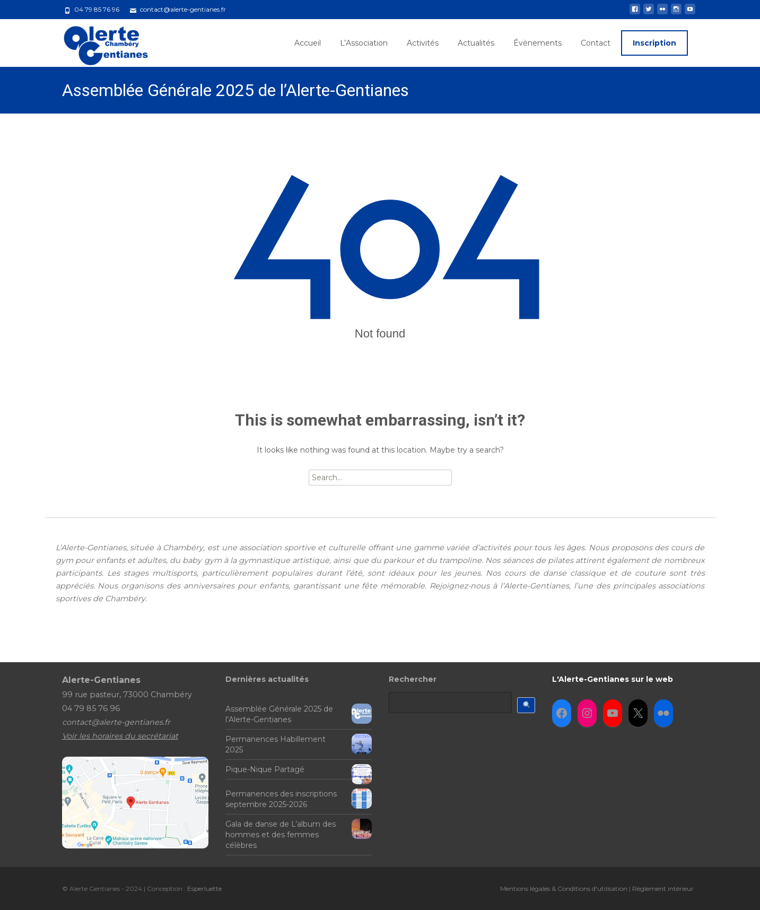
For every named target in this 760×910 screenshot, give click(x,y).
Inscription (654, 43)
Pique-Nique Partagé (264, 769)
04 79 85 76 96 (96, 9)
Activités (423, 43)
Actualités (476, 43)
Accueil (307, 43)
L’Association (364, 43)
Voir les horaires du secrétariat (120, 736)
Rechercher (412, 679)
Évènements (537, 43)
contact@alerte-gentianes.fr (183, 9)
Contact (595, 43)
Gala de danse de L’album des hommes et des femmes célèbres (280, 834)
